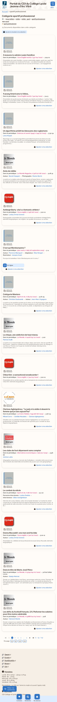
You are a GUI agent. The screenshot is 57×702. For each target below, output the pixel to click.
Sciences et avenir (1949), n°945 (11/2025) (31, 133)
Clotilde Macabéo (20, 416)
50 (16, 641)
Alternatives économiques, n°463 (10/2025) (32, 453)
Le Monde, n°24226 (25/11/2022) (28, 337)
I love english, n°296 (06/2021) (27, 212)
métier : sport (26, 19)
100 (20, 641)
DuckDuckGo (9, 661)
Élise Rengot (38, 253)
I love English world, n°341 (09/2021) (29, 96)
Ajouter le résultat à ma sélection (15, 32)
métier (18, 19)
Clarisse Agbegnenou (36, 416)
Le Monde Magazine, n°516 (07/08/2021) (31, 173)
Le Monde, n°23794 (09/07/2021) (28, 572)
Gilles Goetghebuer (20, 497)
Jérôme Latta (8, 457)
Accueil (5, 12)
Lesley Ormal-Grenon (16, 214)
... (23, 638)
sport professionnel (10, 24)
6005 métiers (10, 19)
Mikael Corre (7, 416)
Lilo (6, 667)
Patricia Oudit (7, 340)
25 (12, 641)
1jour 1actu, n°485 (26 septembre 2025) (30, 250)
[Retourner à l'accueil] (4, 5)
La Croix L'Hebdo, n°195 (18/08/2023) (30, 414)
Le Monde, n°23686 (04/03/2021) (29, 616)
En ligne (10, 265)
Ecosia (7, 658)
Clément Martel (14, 619)
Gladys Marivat (14, 576)
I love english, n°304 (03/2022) (27, 377)
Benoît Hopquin (14, 176)
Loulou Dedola (25, 495)
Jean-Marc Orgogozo (39, 299)
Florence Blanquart (16, 253)
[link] (5, 638)
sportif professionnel (38, 19)
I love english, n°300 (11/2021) (27, 535)
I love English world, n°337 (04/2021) (29, 57)
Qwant (7, 655)
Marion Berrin (37, 176)
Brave (7, 664)
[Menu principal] (53, 5)
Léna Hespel (7, 136)
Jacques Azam (17, 255)
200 (24, 641)
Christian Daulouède (16, 299)
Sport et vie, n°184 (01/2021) (27, 297)
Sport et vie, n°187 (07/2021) (27, 493)
